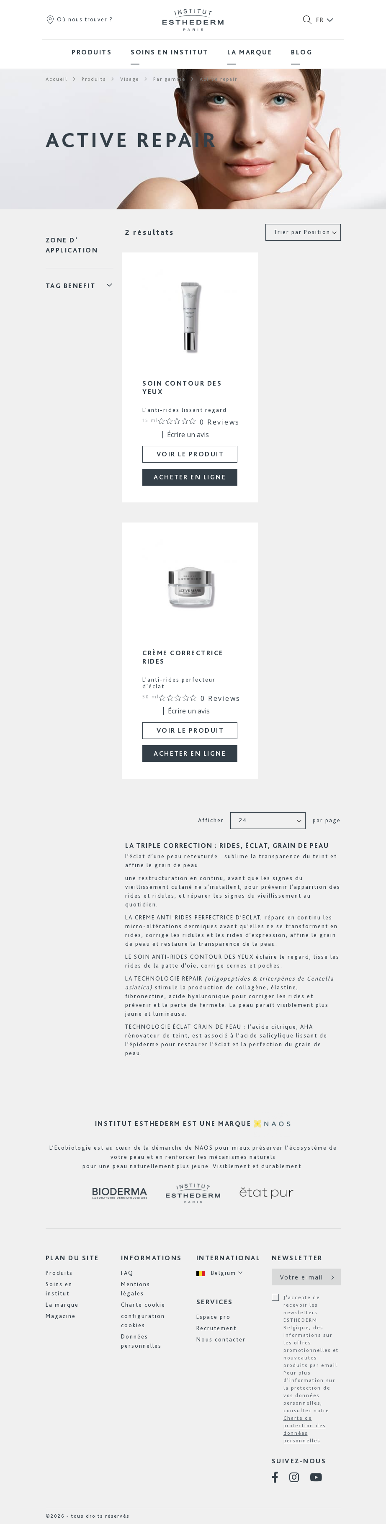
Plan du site (72, 1258)
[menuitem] (92, 52)
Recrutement (216, 1328)
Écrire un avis (188, 434)
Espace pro (213, 1316)
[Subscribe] (332, 1277)
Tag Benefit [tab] (71, 286)
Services (214, 1302)
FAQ (127, 1272)
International (228, 1258)
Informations (151, 1258)
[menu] (193, 52)
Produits (59, 1272)
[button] (219, 1273)
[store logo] (193, 19)
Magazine (61, 1316)
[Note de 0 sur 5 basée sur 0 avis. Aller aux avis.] (199, 421)
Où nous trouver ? (79, 19)
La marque (62, 1304)
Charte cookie (143, 1304)
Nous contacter (221, 1339)
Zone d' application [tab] (72, 245)
